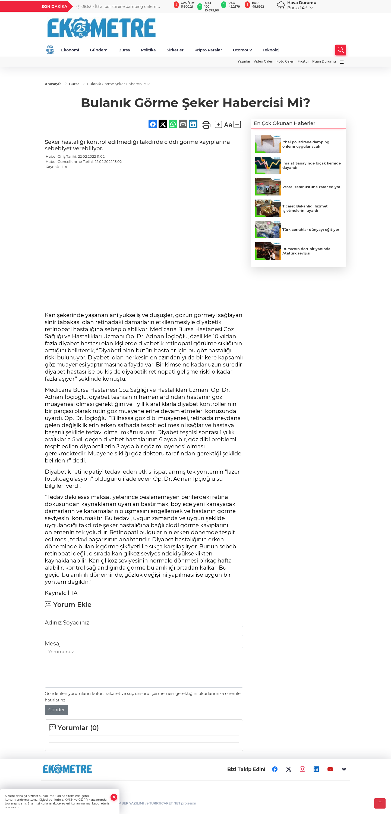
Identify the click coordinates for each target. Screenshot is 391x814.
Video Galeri (263, 61)
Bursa (124, 50)
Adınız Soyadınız (67, 623)
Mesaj (53, 644)
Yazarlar (244, 61)
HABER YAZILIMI (130, 803)
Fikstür (303, 61)
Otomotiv (242, 50)
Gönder (56, 710)
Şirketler (175, 50)
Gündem (99, 50)
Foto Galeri (285, 61)
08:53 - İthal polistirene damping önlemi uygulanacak (117, 6)
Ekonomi (70, 50)
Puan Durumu (324, 61)
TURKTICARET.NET (164, 803)
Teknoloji (271, 50)
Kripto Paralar (208, 50)
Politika (148, 50)
